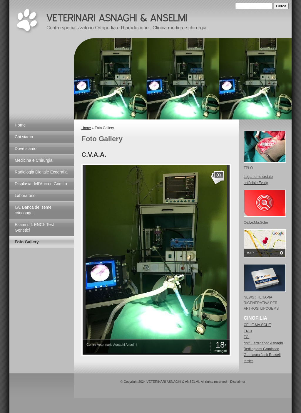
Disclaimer (237, 381)
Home (20, 125)
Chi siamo (24, 136)
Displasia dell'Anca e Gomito (41, 183)
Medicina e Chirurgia (33, 160)
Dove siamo (25, 148)
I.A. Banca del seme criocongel (33, 210)
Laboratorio (25, 195)
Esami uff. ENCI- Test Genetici (34, 227)
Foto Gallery (27, 242)
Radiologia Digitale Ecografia (41, 172)
